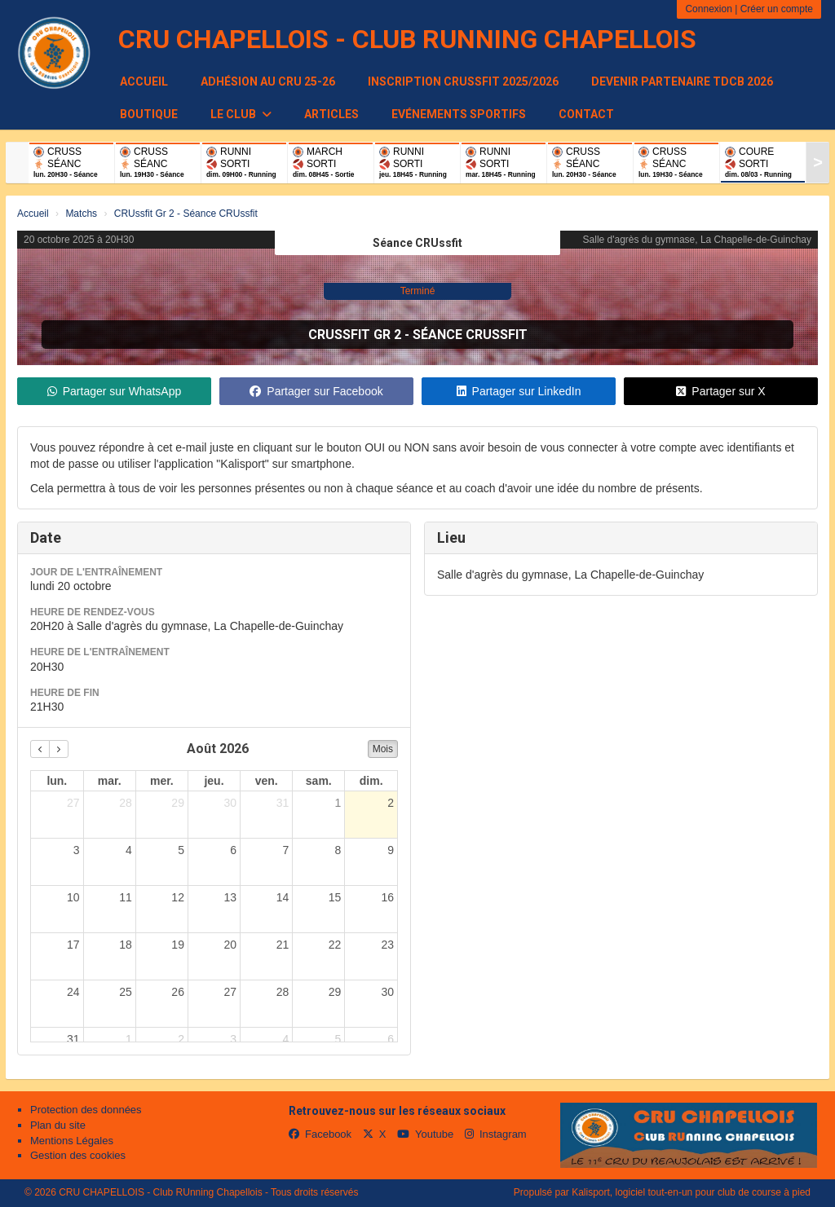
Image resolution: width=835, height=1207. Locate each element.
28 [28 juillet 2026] (125, 802)
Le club (241, 114)
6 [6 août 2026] (233, 850)
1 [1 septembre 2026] (129, 1039)
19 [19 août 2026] (177, 944)
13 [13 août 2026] (229, 897)
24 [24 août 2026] (73, 991)
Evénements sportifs (458, 114)
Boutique (149, 114)
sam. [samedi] (319, 780)
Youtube (425, 1134)
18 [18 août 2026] (125, 944)
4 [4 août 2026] (129, 850)
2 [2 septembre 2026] (181, 1039)
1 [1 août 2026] (338, 802)
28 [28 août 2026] (282, 991)
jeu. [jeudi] (213, 780)
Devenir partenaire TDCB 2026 (682, 81)
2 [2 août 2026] (390, 802)
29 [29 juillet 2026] (177, 802)
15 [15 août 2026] (335, 897)
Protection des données (86, 1109)
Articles (331, 114)
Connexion (708, 9)
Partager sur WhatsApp (114, 391)
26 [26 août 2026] (177, 991)
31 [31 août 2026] (73, 1039)
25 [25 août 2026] (125, 991)
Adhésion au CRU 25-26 (268, 81)
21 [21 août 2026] (282, 944)
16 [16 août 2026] (387, 897)
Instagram (496, 1134)
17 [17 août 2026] (73, 944)
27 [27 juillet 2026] (73, 802)
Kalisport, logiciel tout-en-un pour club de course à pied (691, 1192)
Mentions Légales (71, 1140)
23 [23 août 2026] (387, 944)
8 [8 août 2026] (338, 850)
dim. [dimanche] (371, 780)
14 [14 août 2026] (282, 897)
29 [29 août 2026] (335, 991)
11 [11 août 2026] (125, 897)
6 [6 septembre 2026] (390, 1039)
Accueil (144, 81)
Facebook (320, 1134)
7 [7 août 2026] (285, 850)
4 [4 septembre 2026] (285, 1039)
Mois (383, 749)
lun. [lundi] (56, 780)
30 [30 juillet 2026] (229, 802)
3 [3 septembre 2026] (233, 1039)
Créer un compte (776, 9)
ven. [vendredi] (266, 780)
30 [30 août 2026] (387, 991)
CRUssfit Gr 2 (354, 334)
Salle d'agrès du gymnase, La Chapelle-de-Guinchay (697, 239)
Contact (586, 114)
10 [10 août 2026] (73, 897)
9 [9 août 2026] (390, 850)
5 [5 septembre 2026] (338, 1039)
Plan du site (58, 1125)
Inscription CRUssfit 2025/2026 (463, 81)
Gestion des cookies (78, 1155)
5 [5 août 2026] (181, 850)
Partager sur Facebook (316, 391)
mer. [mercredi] (162, 780)
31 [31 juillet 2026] (282, 802)
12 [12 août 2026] (177, 897)
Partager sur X (720, 391)
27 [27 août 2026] (229, 991)
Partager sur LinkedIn (519, 391)
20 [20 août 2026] (229, 944)
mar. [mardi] (109, 780)
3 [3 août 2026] (76, 850)
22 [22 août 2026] (335, 944)
